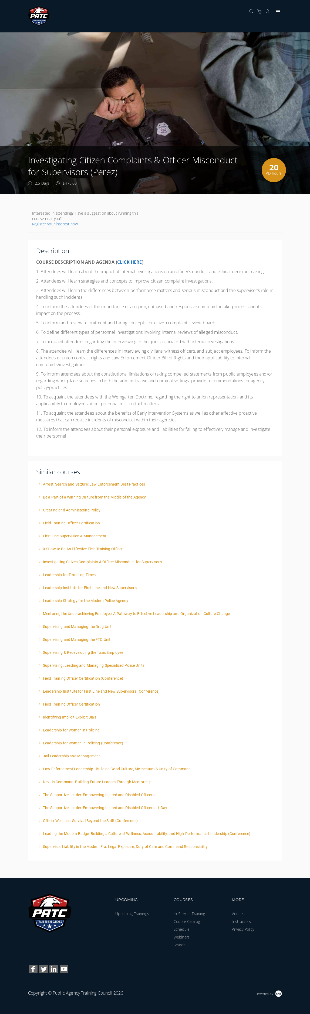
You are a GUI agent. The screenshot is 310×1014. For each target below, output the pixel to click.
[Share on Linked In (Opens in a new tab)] (53, 970)
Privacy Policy (243, 929)
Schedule (182, 929)
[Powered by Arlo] (269, 993)
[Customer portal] (268, 11)
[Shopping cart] (260, 11)
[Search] (252, 11)
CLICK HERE (129, 262)
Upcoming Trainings (132, 913)
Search (180, 944)
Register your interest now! (55, 223)
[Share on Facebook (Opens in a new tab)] (33, 970)
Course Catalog (187, 921)
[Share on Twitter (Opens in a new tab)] (43, 970)
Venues (238, 913)
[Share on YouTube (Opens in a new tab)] (64, 970)
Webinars (182, 937)
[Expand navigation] (278, 12)
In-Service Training (189, 913)
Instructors (241, 921)
